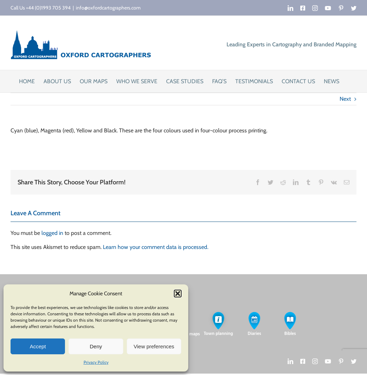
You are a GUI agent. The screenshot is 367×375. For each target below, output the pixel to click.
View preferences (154, 346)
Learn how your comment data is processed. (155, 247)
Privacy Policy (96, 362)
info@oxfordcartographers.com (108, 8)
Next (345, 99)
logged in (52, 233)
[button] (177, 293)
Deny (96, 346)
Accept (38, 346)
